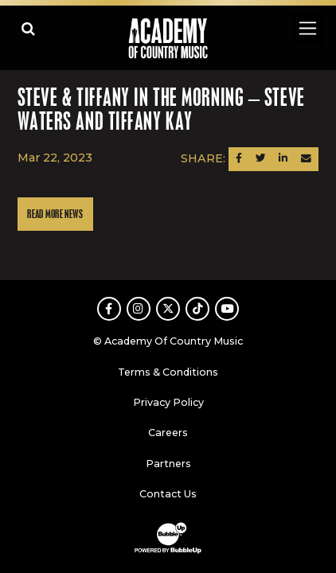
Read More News (55, 214)
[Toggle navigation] (307, 28)
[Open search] (28, 28)
